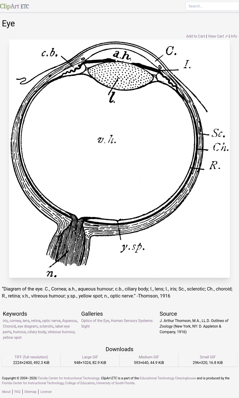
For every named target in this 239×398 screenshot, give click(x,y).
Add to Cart (195, 36)
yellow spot (12, 337)
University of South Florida (115, 383)
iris (5, 320)
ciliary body (36, 332)
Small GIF (208, 357)
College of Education (80, 383)
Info (234, 36)
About (6, 392)
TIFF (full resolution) (31, 357)
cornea (15, 320)
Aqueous (69, 320)
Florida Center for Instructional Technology (68, 378)
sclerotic (46, 326)
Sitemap (30, 392)
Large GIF (90, 357)
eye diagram (28, 326)
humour (19, 332)
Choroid (9, 326)
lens (26, 320)
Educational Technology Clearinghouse (168, 378)
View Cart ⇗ (218, 36)
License (46, 392)
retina (35, 320)
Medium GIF (149, 357)
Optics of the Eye (95, 320)
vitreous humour (61, 332)
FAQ (17, 392)
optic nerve (51, 320)
